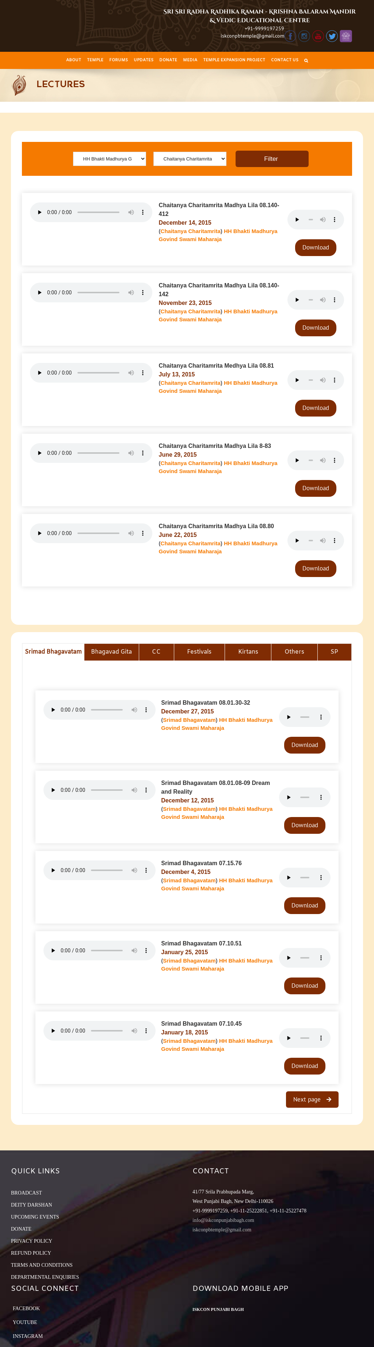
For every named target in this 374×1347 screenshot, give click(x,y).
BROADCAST (26, 1193)
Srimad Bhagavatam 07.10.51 (201, 943)
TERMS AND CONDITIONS (42, 1265)
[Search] (306, 60)
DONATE (21, 1229)
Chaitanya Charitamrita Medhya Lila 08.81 (216, 366)
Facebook (26, 1308)
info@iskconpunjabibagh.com (223, 1220)
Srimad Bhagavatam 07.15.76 (201, 863)
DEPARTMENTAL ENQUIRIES (45, 1277)
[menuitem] (73, 60)
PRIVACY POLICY (31, 1241)
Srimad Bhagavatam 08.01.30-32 (205, 703)
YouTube (25, 1322)
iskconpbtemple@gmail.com (252, 35)
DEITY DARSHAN (31, 1205)
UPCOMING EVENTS (35, 1217)
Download (315, 247)
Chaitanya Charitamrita (191, 231)
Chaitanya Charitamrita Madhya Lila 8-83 (215, 446)
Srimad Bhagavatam (189, 720)
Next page (308, 1099)
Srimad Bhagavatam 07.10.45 (201, 1024)
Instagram (28, 1336)
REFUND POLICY (31, 1253)
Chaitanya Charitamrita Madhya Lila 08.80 (216, 526)
